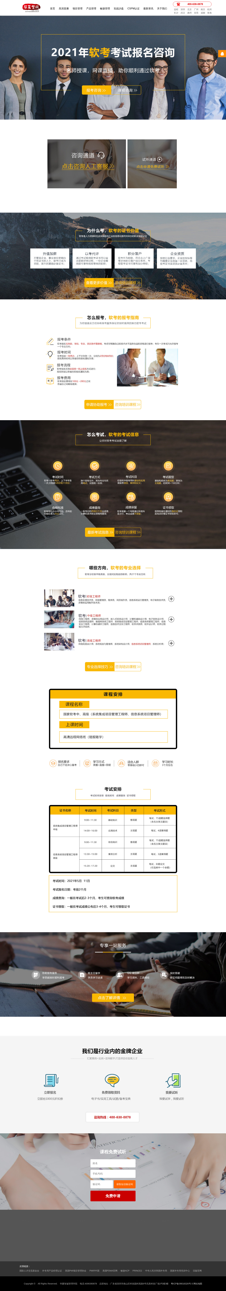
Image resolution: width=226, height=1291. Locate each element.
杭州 (209, 9)
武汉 (183, 13)
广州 (196, 9)
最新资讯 (148, 8)
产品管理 (91, 8)
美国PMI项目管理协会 (75, 1270)
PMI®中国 (94, 1270)
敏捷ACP (125, 1270)
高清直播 (64, 8)
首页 (52, 8)
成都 (203, 13)
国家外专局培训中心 (180, 1270)
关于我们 (162, 8)
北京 (189, 9)
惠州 (189, 13)
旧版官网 (197, 1270)
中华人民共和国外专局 (156, 1270)
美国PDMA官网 (109, 1270)
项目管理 (78, 8)
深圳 (183, 9)
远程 (176, 9)
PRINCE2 (137, 1270)
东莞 (196, 13)
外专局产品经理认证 (52, 1270)
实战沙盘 (119, 8)
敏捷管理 (105, 8)
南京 (203, 9)
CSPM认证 (133, 8)
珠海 (209, 13)
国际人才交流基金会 (29, 1270)
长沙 (176, 13)
